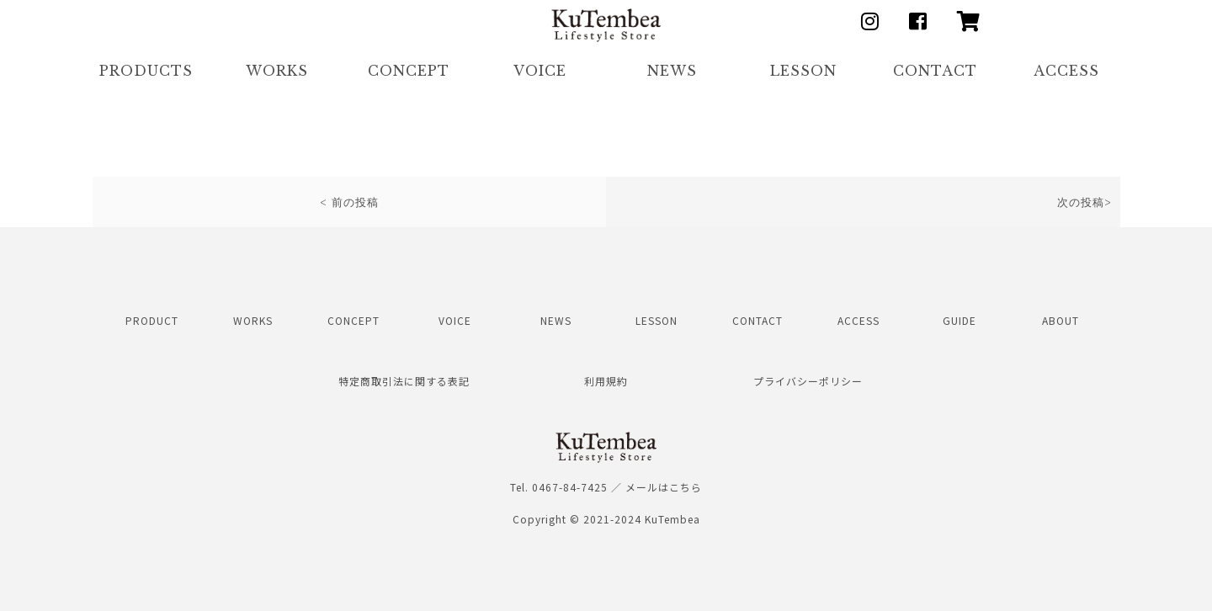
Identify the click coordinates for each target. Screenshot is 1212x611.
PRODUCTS (146, 70)
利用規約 (606, 381)
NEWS (672, 70)
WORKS (277, 70)
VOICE (539, 70)
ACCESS (1066, 70)
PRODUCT (151, 320)
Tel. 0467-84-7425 (559, 487)
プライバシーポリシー (808, 381)
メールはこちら (663, 487)
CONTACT (935, 70)
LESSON (803, 70)
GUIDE (959, 320)
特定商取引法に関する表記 (404, 381)
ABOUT (1060, 320)
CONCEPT (408, 70)
